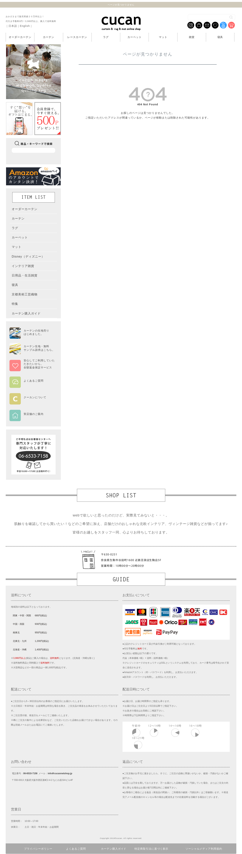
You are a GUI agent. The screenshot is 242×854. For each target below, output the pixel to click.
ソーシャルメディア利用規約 (203, 848)
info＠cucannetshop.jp (60, 773)
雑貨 (192, 37)
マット (163, 37)
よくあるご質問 (76, 848)
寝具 (220, 37)
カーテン (48, 37)
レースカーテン (77, 37)
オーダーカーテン (20, 37)
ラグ (106, 37)
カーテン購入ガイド (113, 848)
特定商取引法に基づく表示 (151, 848)
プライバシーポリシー (38, 848)
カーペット (134, 37)
